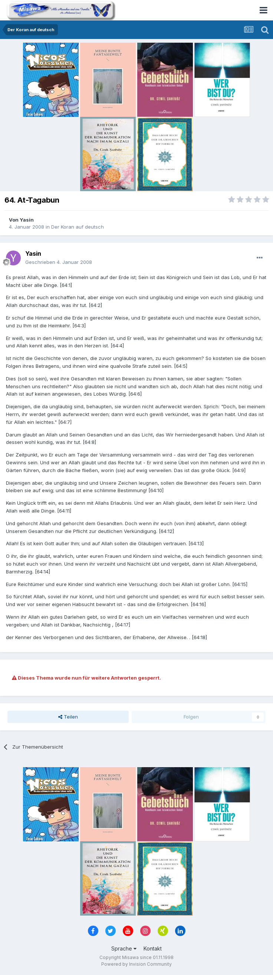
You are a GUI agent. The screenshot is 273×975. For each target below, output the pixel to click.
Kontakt (153, 948)
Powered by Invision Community (136, 964)
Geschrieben (58, 262)
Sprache (123, 948)
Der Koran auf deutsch (77, 227)
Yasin (27, 220)
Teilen (68, 716)
